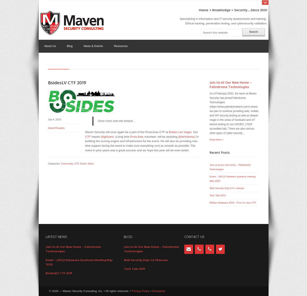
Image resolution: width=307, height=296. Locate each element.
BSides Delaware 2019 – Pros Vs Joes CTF (233, 202)
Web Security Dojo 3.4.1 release (227, 188)
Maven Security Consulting (73, 23)
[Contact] (188, 249)
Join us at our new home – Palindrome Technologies (73, 249)
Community (67, 163)
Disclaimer (158, 291)
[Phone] (199, 249)
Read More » (216, 139)
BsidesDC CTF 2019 (59, 273)
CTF (88, 136)
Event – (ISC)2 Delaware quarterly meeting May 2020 (79, 262)
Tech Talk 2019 (218, 195)
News (91, 163)
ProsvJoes (137, 136)
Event (83, 163)
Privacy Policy (141, 291)
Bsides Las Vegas (180, 132)
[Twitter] (220, 249)
